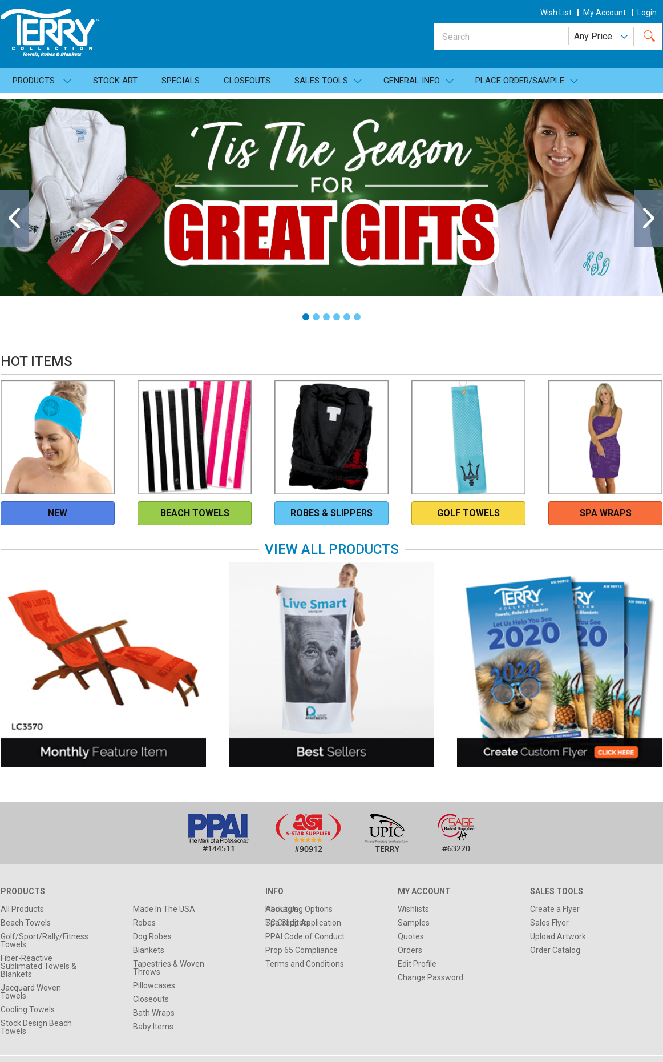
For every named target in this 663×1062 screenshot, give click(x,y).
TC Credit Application (303, 922)
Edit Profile (417, 963)
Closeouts (247, 80)
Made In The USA (164, 909)
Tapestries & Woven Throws (168, 967)
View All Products (332, 549)
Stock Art (115, 80)
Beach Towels (26, 922)
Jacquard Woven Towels (31, 991)
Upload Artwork (558, 936)
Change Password (430, 977)
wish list (556, 12)
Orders (410, 950)
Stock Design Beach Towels (36, 1027)
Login (647, 12)
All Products (22, 909)
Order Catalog (555, 950)
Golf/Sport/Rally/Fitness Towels (44, 940)
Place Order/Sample (519, 80)
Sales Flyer (549, 922)
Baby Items (153, 1026)
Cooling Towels (28, 1009)
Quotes (411, 936)
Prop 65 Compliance (301, 950)
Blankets (148, 950)
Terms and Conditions (304, 963)
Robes (144, 922)
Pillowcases (154, 985)
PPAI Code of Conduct (305, 936)
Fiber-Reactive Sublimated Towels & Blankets (38, 966)
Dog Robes (152, 936)
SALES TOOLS (321, 80)
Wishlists (413, 909)
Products (34, 80)
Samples (414, 922)
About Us (281, 909)
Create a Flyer (555, 909)
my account (604, 12)
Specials (180, 80)
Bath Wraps (154, 1012)
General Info (411, 80)
